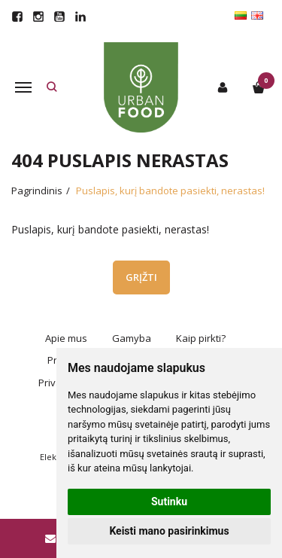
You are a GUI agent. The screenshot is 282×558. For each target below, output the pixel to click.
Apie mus (66, 338)
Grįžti (141, 277)
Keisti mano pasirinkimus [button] (169, 531)
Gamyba (131, 338)
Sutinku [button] (169, 501)
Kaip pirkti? (201, 338)
